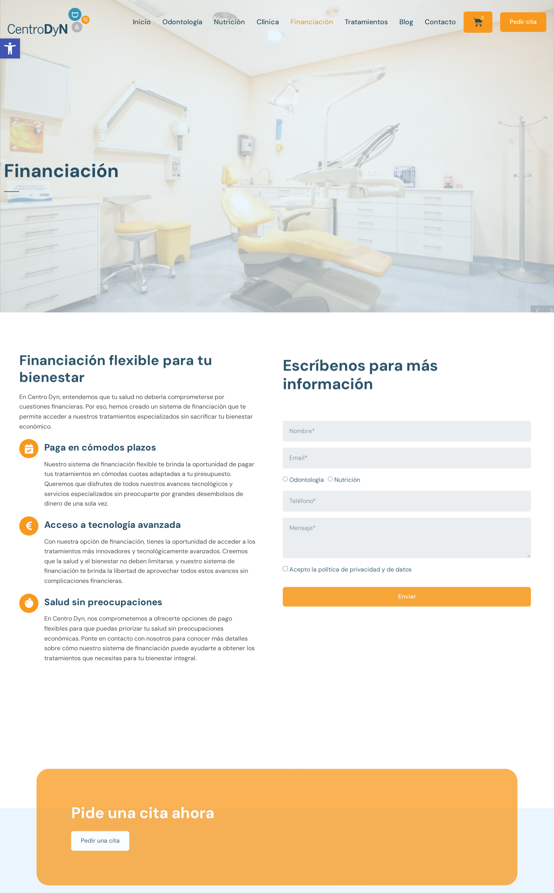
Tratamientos (366, 22)
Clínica (268, 22)
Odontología (182, 22)
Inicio (142, 22)
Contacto (440, 22)
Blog (406, 22)
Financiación (311, 22)
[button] (10, 48)
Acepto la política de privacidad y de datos (350, 614)
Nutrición (229, 22)
